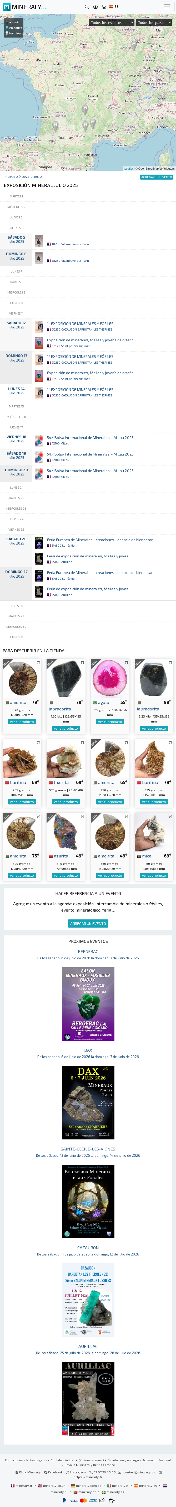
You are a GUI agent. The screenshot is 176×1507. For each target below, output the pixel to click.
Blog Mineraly (28, 1472)
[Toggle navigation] (167, 7)
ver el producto (22, 722)
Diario (13, 176)
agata (101, 702)
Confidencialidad (63, 1460)
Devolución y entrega (123, 1460)
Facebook (53, 1472)
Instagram (76, 1472)
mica (144, 855)
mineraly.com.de (86, 1485)
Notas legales (36, 1460)
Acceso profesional (156, 1460)
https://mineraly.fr (88, 1477)
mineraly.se (113, 1492)
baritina (15, 782)
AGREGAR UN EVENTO (88, 923)
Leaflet (128, 168)
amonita (15, 702)
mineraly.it (118, 1485)
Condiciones (14, 1460)
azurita (58, 855)
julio (38, 176)
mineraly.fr (22, 1485)
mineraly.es (146, 1485)
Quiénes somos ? (91, 1460)
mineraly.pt (85, 1492)
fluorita (59, 782)
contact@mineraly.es (139, 1472)
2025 (25, 176)
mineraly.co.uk (52, 1485)
